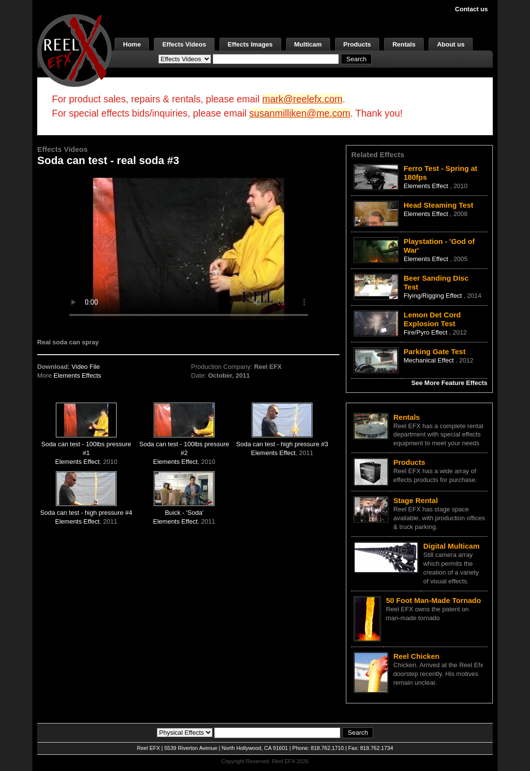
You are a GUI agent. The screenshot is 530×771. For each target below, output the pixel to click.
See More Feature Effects (449, 382)
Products (357, 44)
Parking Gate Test (434, 351)
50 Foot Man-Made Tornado (433, 600)
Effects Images (250, 44)
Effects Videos (184, 44)
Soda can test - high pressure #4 (86, 512)
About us (450, 44)
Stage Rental (415, 500)
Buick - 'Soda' (184, 512)
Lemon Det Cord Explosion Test (432, 319)
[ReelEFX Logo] (74, 49)
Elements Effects (77, 375)
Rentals (403, 44)
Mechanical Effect (430, 360)
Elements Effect (77, 461)
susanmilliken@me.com (299, 113)
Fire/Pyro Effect (426, 332)
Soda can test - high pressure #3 (282, 444)
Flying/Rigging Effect (434, 295)
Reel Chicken (416, 656)
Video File (86, 366)
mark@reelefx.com (302, 99)
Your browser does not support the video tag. (188, 249)
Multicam (308, 44)
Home (132, 44)
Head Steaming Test (438, 205)
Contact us (471, 9)
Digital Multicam (451, 546)
